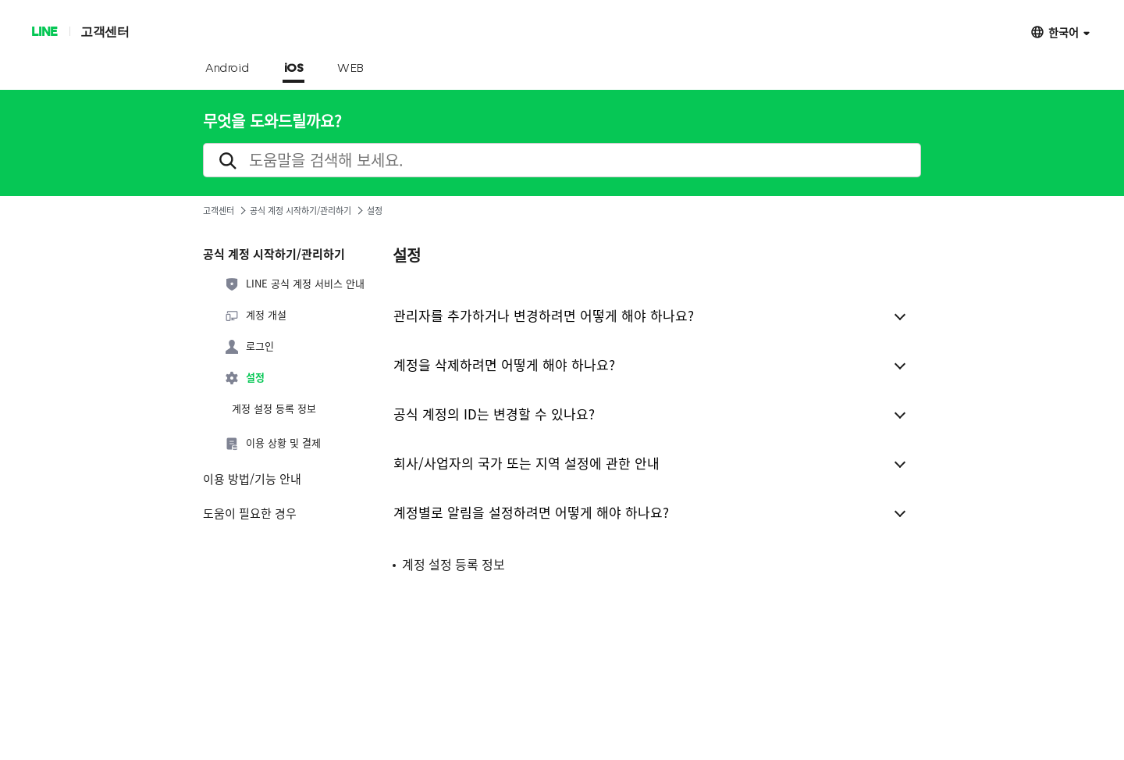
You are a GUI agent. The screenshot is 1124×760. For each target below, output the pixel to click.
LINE (44, 31)
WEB (350, 68)
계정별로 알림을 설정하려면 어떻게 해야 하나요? (531, 512)
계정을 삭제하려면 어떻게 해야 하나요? (504, 364)
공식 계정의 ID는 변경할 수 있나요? (494, 413)
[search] (562, 160)
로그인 (249, 347)
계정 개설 (255, 315)
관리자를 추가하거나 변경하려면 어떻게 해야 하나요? (543, 315)
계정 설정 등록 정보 (274, 408)
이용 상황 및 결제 (272, 443)
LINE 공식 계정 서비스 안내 (294, 284)
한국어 (1063, 31)
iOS (294, 68)
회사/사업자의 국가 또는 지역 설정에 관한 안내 (526, 463)
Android (227, 68)
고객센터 (104, 31)
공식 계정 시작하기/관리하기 (300, 210)
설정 (244, 378)
